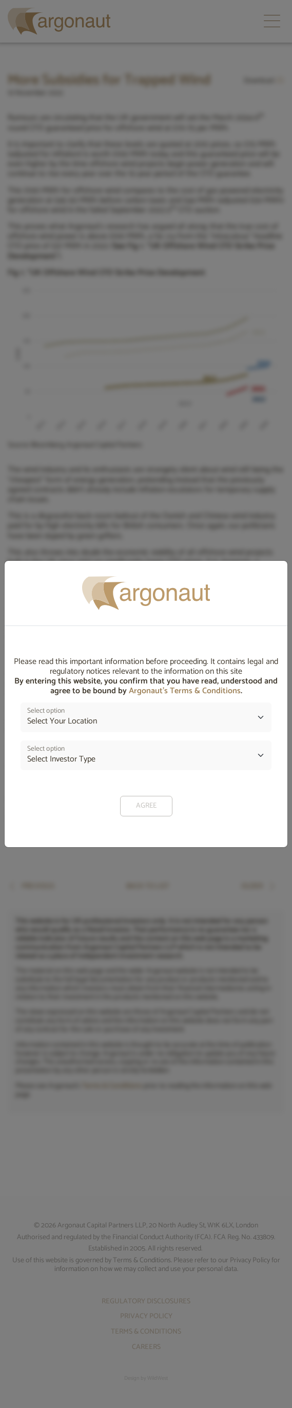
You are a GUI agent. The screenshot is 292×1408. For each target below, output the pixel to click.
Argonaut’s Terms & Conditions (185, 691)
